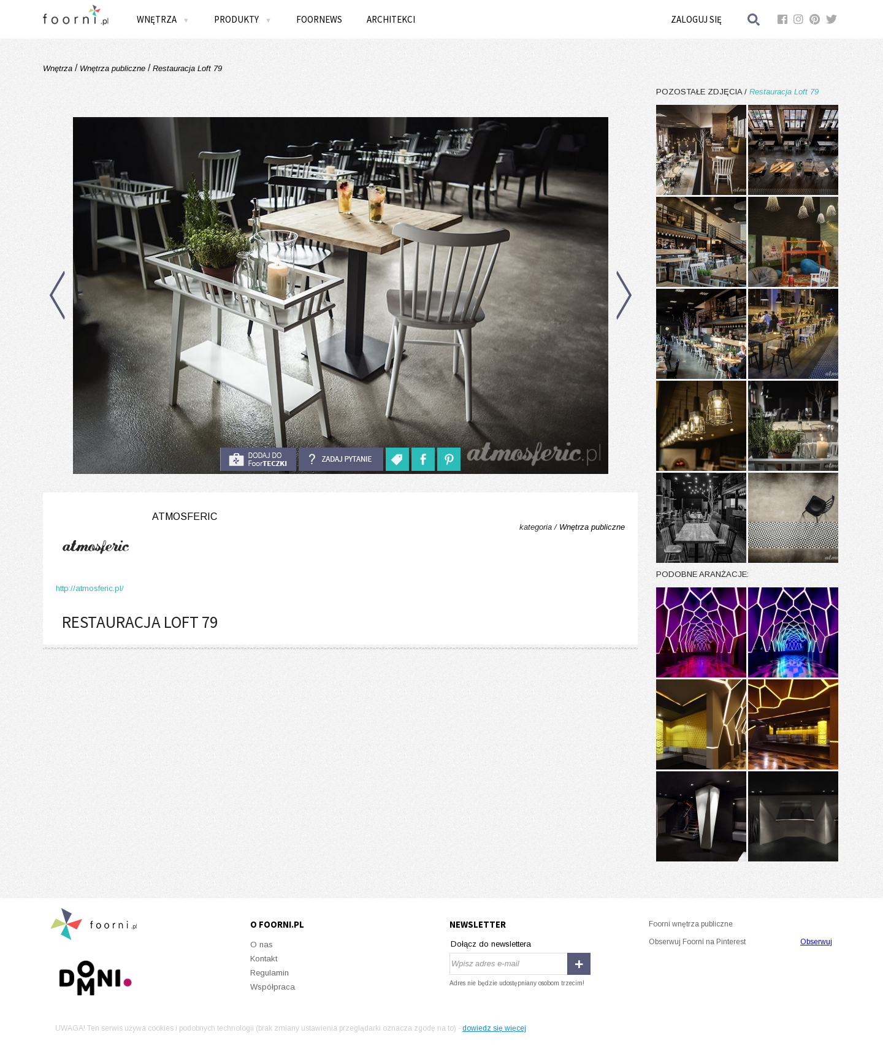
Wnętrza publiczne (112, 68)
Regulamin (269, 972)
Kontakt (263, 958)
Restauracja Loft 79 (186, 68)
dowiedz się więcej (494, 1028)
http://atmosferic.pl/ (90, 588)
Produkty (243, 19)
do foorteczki (258, 459)
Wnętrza (163, 19)
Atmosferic (184, 516)
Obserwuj (816, 941)
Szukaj (754, 19)
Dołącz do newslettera (491, 944)
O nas (261, 944)
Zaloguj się (696, 19)
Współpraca (272, 986)
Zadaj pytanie (341, 459)
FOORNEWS (319, 19)
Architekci (391, 19)
